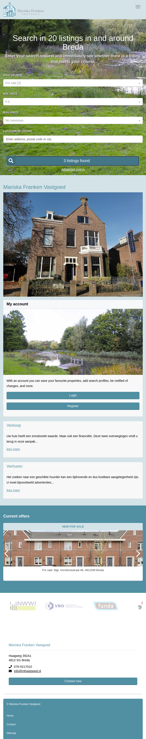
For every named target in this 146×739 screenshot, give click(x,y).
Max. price (11, 112)
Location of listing (17, 131)
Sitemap (11, 733)
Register (73, 406)
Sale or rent (13, 75)
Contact (11, 724)
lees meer (13, 449)
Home (10, 715)
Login (73, 395)
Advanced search (73, 169)
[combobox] (73, 83)
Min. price (10, 93)
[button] (73, 161)
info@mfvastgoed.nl (27, 671)
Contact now (73, 681)
